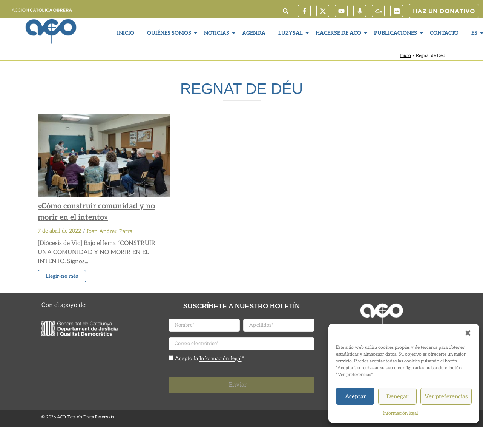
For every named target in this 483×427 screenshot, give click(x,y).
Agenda (253, 33)
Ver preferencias (446, 396)
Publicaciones (396, 33)
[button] (468, 333)
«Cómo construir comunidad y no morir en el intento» (96, 212)
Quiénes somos (170, 33)
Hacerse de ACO (339, 33)
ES (475, 33)
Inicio (125, 33)
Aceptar (355, 396)
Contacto (444, 33)
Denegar (397, 396)
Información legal (400, 413)
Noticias (217, 33)
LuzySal (291, 33)
